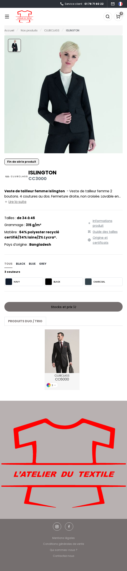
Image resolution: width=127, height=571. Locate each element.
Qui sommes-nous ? (63, 550)
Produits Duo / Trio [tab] (25, 321)
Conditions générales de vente (63, 544)
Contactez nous (63, 556)
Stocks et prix (63, 307)
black (20, 264)
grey (42, 264)
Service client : (82, 4)
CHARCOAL (95, 281)
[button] (14, 45)
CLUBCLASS (62, 378)
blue (32, 264)
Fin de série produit (21, 162)
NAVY (12, 281)
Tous (8, 264)
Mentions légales (63, 538)
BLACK (52, 281)
